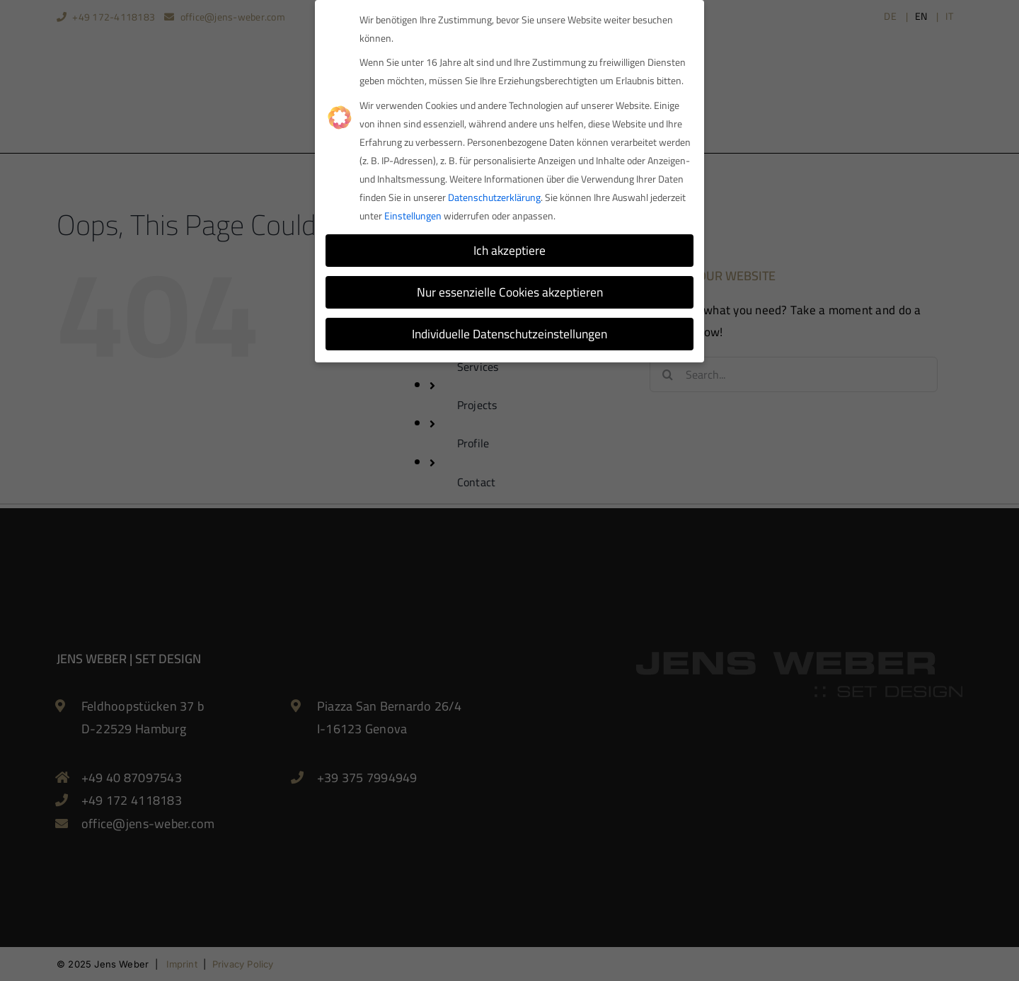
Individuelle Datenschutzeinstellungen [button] (509, 331)
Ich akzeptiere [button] (509, 247)
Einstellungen (413, 213)
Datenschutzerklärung (494, 194)
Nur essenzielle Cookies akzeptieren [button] (510, 289)
